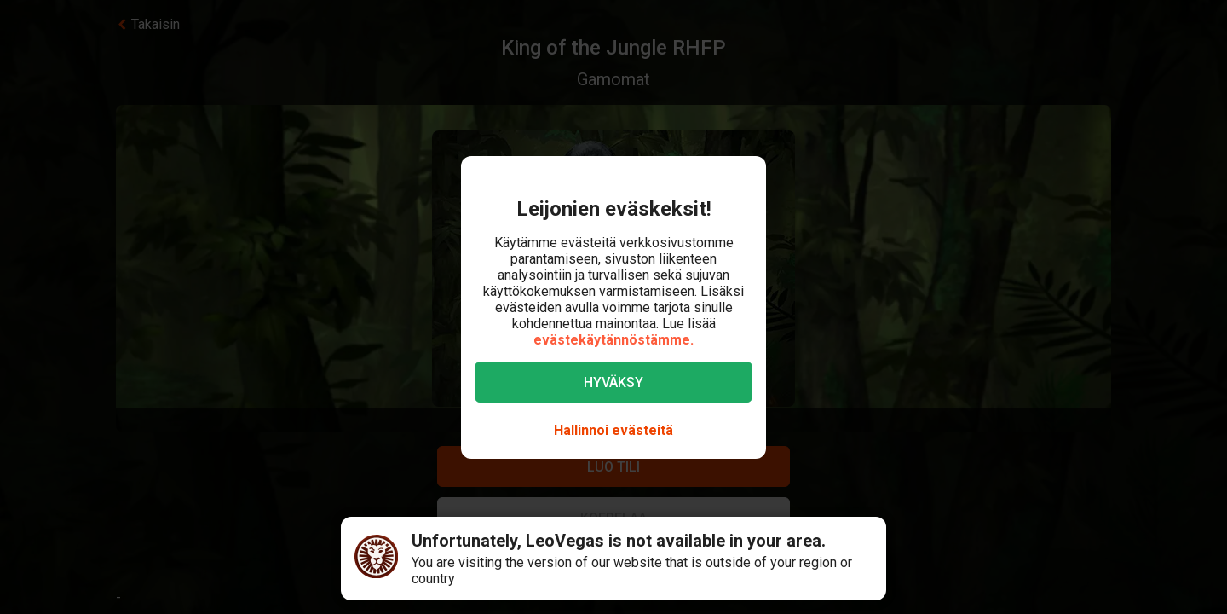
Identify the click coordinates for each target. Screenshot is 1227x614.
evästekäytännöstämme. (613, 340)
